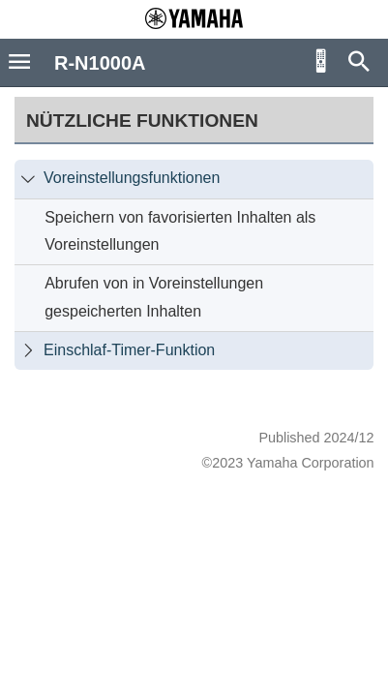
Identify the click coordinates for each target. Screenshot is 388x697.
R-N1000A (99, 63)
